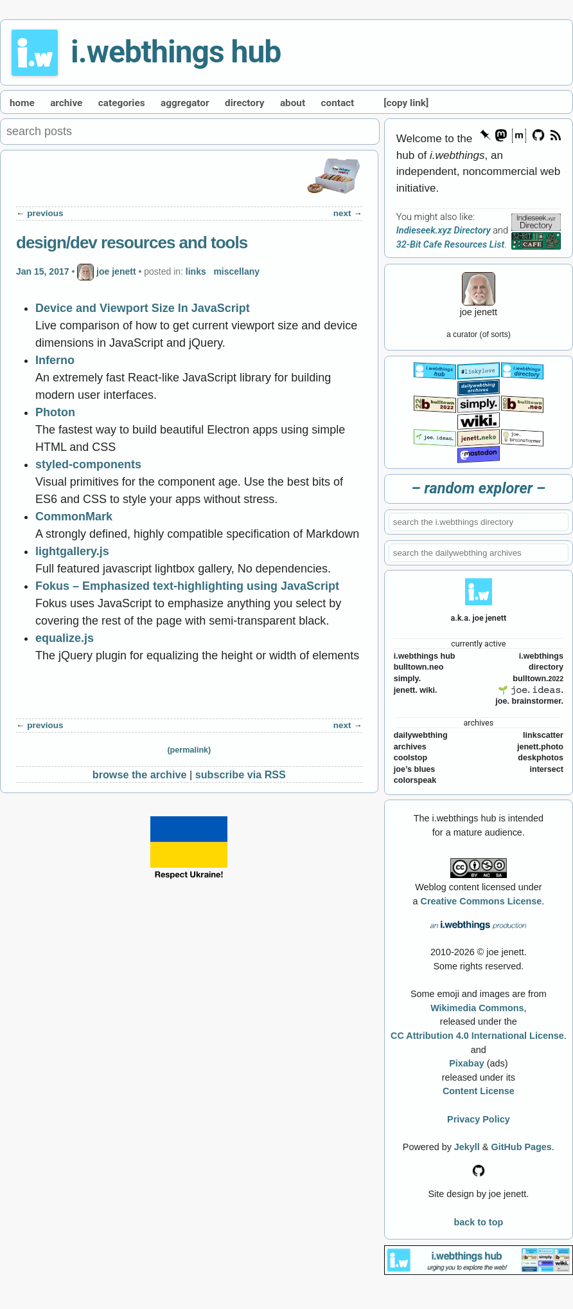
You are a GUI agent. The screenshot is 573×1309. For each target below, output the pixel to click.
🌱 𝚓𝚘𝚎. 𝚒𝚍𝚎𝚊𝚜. (530, 690)
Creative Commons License (481, 901)
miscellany (236, 271)
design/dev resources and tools (131, 242)
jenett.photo (540, 746)
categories (121, 103)
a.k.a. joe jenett (479, 618)
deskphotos (540, 757)
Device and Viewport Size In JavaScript (142, 308)
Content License (479, 1091)
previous (45, 213)
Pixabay (466, 1063)
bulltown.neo (419, 667)
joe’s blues (415, 769)
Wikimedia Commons (477, 1008)
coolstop (410, 757)
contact (338, 103)
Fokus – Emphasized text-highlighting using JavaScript (187, 586)
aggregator (185, 103)
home (22, 103)
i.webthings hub (176, 51)
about (292, 103)
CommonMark (73, 516)
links (196, 271)
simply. (407, 678)
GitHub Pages (521, 1147)
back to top (478, 1222)
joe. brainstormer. (529, 701)
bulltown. (538, 678)
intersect (546, 769)
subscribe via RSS (240, 774)
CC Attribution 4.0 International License (477, 1035)
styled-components (88, 464)
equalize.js (64, 638)
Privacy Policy (478, 1119)
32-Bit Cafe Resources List (450, 244)
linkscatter (543, 735)
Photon (55, 412)
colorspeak (415, 780)
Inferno (55, 360)
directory (244, 103)
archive (66, 103)
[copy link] (405, 103)
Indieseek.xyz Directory (443, 230)
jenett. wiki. (415, 690)
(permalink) (189, 750)
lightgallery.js (72, 551)
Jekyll (467, 1147)
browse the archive (140, 774)
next (342, 213)
